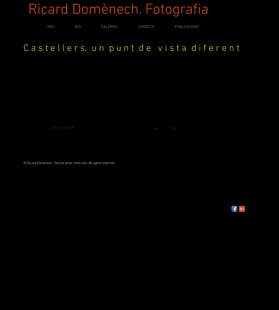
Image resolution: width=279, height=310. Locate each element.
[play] (157, 127)
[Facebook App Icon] (234, 209)
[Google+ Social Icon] (242, 209)
